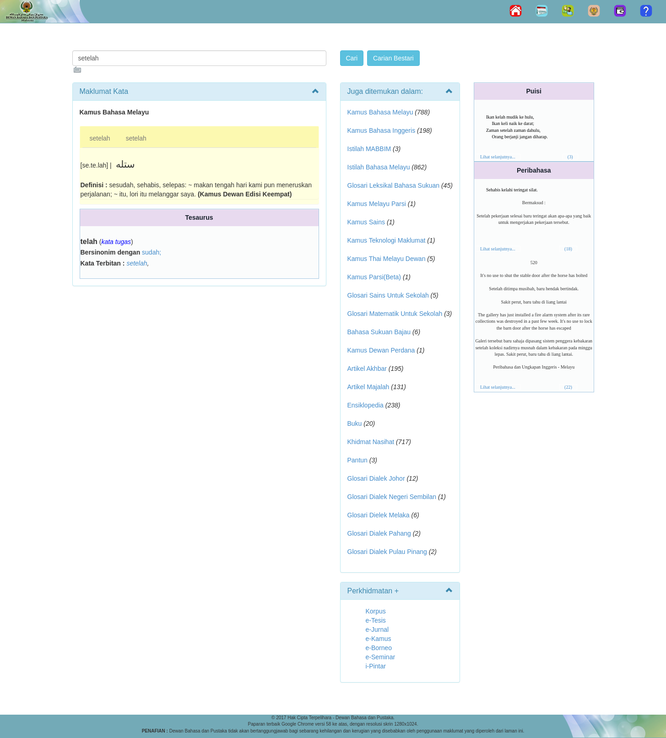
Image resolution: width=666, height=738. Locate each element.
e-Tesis (376, 620)
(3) (570, 156)
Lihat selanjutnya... (497, 156)
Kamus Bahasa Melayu (381, 112)
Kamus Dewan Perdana (381, 350)
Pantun (357, 460)
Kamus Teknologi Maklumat (386, 240)
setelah (100, 138)
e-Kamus (378, 638)
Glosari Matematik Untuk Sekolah (395, 313)
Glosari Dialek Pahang (379, 533)
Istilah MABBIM (369, 148)
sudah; (151, 252)
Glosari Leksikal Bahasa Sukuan (393, 185)
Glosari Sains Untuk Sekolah (388, 295)
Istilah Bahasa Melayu (378, 167)
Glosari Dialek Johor (376, 478)
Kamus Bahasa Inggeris (381, 130)
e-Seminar (380, 657)
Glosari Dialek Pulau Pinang (387, 551)
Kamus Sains (366, 222)
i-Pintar (376, 666)
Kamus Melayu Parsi (376, 203)
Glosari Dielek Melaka (378, 515)
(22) (568, 387)
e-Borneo (379, 647)
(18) (568, 248)
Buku (354, 423)
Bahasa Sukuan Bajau (379, 332)
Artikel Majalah (368, 387)
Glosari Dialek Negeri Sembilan (392, 496)
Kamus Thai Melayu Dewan (386, 258)
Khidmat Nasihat (371, 441)
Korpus (376, 611)
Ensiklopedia (365, 405)
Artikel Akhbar (367, 368)
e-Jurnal (377, 629)
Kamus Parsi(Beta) (374, 277)
